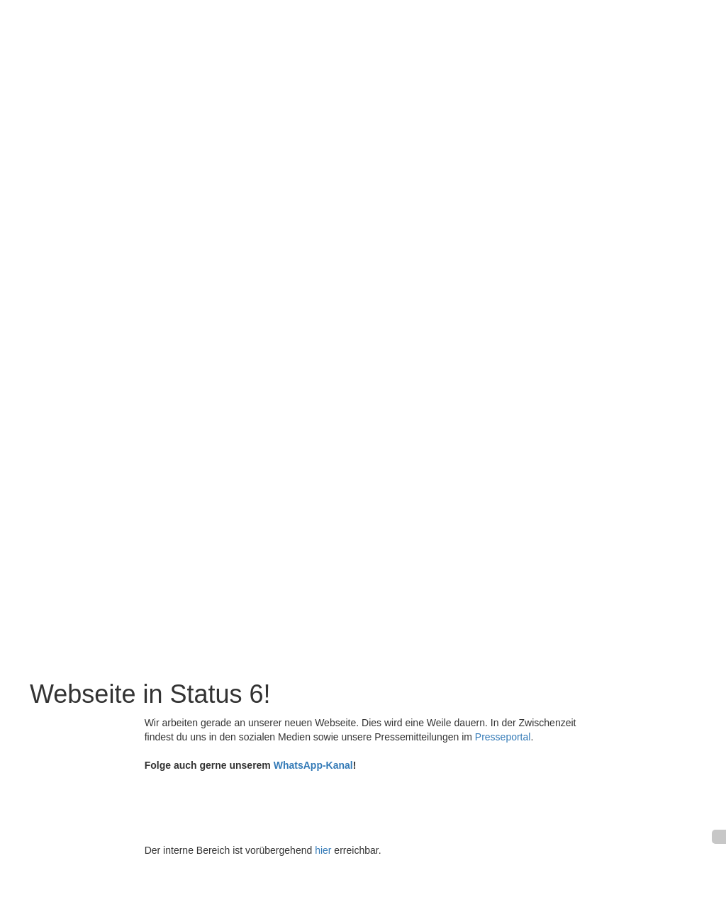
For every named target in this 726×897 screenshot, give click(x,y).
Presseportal (503, 737)
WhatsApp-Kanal (313, 765)
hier (323, 850)
